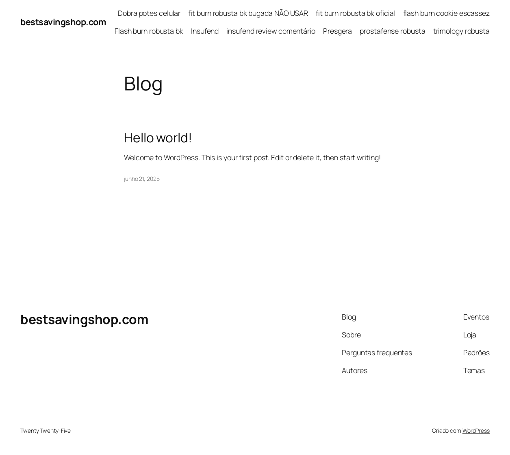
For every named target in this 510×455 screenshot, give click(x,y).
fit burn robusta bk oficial (355, 13)
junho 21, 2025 (142, 178)
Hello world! (158, 137)
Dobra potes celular (149, 13)
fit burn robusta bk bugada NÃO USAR (248, 13)
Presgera (337, 31)
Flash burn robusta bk (149, 31)
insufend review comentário (270, 31)
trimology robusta (461, 31)
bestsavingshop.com (63, 22)
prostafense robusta (392, 31)
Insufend (205, 31)
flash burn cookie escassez (446, 13)
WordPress (476, 430)
